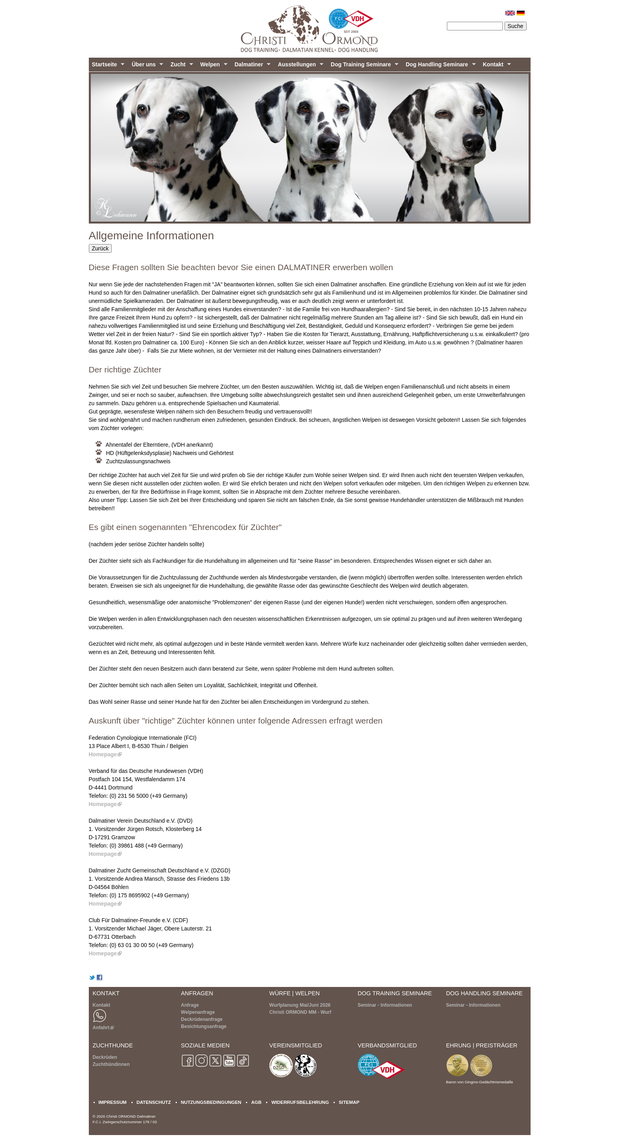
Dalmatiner (250, 66)
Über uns (146, 66)
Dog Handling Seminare (439, 66)
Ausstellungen (299, 66)
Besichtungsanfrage (203, 1026)
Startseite (107, 66)
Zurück (100, 248)
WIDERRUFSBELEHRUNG (300, 1102)
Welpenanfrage (198, 1012)
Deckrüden (105, 1057)
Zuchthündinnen (111, 1064)
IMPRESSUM (113, 1102)
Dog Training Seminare (363, 66)
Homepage (105, 754)
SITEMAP (349, 1102)
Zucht (180, 66)
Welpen (212, 66)
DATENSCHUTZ (154, 1102)
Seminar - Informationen (385, 1005)
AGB (256, 1102)
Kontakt (495, 66)
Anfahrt (103, 1027)
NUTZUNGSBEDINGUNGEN (211, 1102)
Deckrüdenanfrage (201, 1019)
